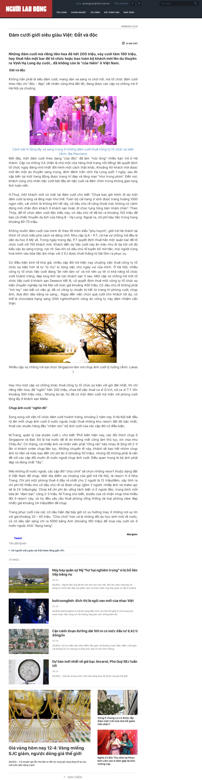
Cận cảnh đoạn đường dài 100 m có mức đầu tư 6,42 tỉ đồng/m (95, 633)
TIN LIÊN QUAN (17, 543)
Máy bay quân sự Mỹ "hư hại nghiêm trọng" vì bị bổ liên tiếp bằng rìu (94, 572)
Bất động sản (111, 12)
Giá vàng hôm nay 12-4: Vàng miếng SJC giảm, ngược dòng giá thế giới (46, 750)
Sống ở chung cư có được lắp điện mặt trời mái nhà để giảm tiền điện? (116, 721)
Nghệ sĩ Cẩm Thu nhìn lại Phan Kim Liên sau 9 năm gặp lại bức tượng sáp (116, 761)
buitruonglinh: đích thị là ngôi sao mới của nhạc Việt (93, 601)
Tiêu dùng (61, 12)
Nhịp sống (129, 12)
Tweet (18, 538)
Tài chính (95, 12)
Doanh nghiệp (78, 12)
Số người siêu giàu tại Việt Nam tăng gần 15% (37, 550)
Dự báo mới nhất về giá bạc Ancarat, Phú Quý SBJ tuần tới (94, 663)
